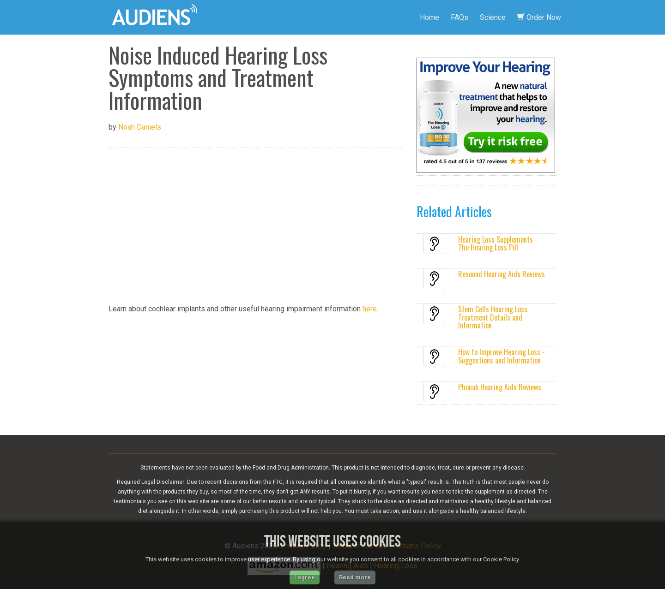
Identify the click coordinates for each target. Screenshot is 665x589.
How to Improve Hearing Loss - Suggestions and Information (501, 356)
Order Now (539, 17)
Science (493, 17)
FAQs (459, 17)
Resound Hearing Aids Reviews (501, 274)
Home (429, 17)
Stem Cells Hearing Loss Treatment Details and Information (492, 317)
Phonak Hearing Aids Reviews (499, 387)
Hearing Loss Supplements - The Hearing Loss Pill (498, 243)
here (370, 308)
